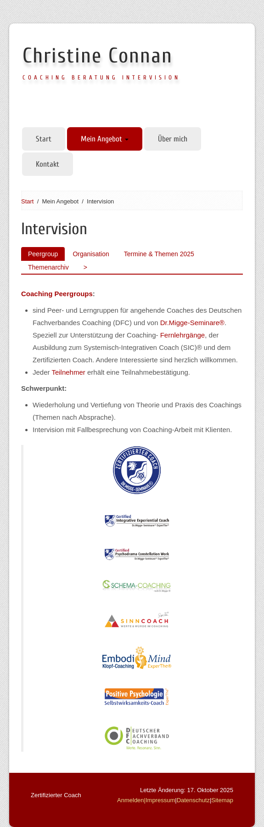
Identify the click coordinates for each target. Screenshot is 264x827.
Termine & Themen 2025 (159, 254)
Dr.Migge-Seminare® (192, 322)
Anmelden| (131, 800)
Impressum (160, 800)
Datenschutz (193, 800)
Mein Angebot (105, 139)
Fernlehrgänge (182, 335)
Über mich (172, 139)
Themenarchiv (48, 267)
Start (43, 139)
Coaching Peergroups (57, 294)
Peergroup (43, 254)
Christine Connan (97, 56)
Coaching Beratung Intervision (101, 77)
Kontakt (47, 164)
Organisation (91, 254)
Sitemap (222, 800)
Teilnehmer (68, 372)
